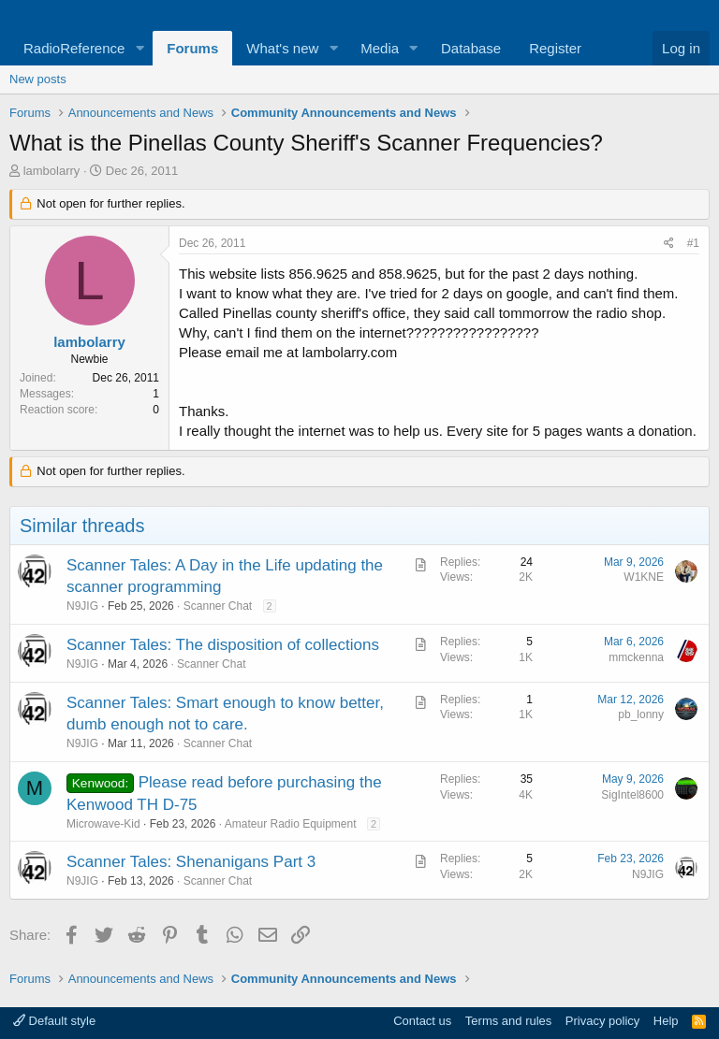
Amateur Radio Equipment (291, 823)
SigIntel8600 (632, 794)
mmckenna (636, 657)
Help (666, 1021)
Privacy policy (602, 1021)
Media (379, 48)
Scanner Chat (217, 606)
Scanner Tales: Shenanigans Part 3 (190, 862)
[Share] (669, 243)
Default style (54, 1021)
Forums (192, 48)
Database (471, 48)
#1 (693, 243)
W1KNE (644, 577)
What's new (282, 48)
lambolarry (52, 171)
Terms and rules (508, 1021)
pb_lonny (641, 714)
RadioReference (74, 48)
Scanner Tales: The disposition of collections (222, 645)
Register (555, 48)
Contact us (422, 1021)
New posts (37, 79)
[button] (139, 48)
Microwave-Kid (103, 823)
